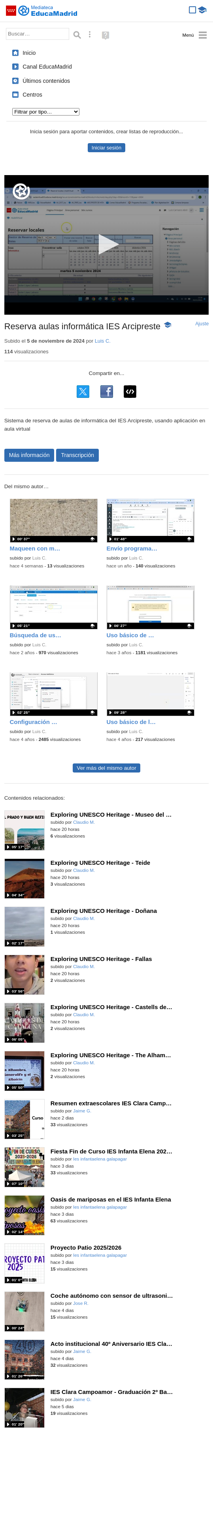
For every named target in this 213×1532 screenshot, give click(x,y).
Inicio (29, 53)
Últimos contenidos (46, 81)
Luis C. (103, 341)
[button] (106, 244)
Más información (29, 455)
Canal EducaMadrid (47, 66)
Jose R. (81, 1303)
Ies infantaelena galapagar (100, 1159)
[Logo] (21, 191)
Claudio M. (84, 822)
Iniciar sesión (106, 148)
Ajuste (202, 324)
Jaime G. (82, 1110)
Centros (32, 94)
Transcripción (77, 455)
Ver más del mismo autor (106, 768)
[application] (106, 245)
